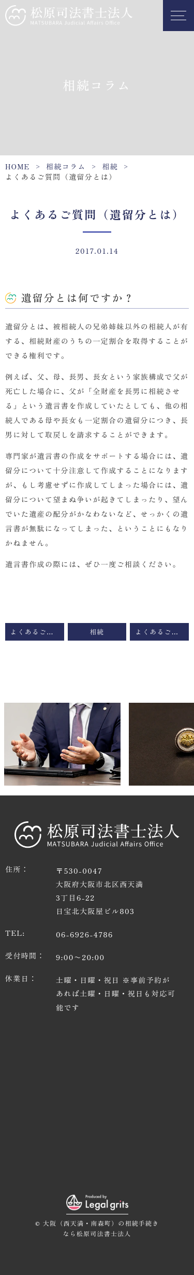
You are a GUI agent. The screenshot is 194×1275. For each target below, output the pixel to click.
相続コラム (66, 166)
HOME (17, 166)
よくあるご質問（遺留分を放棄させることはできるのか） (162, 631)
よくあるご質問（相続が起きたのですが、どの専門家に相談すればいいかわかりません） (37, 631)
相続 (110, 166)
